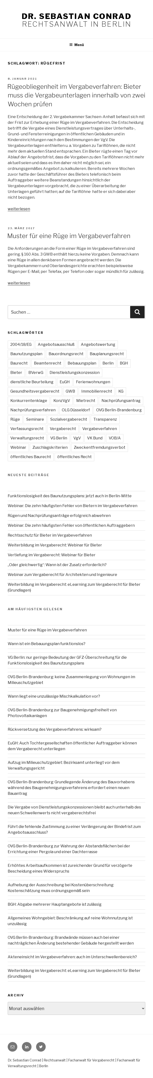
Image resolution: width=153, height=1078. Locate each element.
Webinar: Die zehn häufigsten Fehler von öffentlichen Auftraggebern (71, 525)
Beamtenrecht (47, 363)
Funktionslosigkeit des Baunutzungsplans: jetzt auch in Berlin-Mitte (70, 496)
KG (120, 391)
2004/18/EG (21, 344)
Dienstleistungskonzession (75, 372)
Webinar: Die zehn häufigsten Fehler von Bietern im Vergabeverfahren (72, 505)
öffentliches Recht (74, 457)
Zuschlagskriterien (50, 447)
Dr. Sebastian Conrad (76, 16)
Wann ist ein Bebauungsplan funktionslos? (46, 643)
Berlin (108, 363)
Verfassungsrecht (27, 428)
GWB (70, 391)
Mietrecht (85, 400)
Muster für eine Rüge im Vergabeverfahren (68, 236)
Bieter (16, 372)
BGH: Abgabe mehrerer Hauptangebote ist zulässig (55, 904)
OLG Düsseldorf (76, 410)
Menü (76, 45)
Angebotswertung (98, 344)
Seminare (35, 419)
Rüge (15, 419)
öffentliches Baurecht (30, 457)
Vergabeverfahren (99, 428)
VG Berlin (58, 438)
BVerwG (35, 372)
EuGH (65, 382)
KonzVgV (61, 400)
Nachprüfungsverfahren (33, 410)
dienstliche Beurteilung (31, 382)
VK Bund (94, 438)
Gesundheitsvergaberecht (34, 391)
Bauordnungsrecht (66, 354)
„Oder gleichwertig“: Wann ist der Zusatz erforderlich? (57, 565)
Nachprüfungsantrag (121, 400)
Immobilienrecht (96, 391)
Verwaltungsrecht (27, 438)
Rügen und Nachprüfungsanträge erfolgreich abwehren (59, 515)
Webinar (18, 447)
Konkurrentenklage (28, 400)
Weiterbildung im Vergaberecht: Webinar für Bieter (55, 545)
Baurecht (19, 363)
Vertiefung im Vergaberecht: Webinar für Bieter (52, 555)
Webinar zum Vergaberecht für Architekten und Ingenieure (62, 574)
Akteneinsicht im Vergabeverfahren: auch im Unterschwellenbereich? (72, 957)
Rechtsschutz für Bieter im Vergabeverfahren (50, 535)
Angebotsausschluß (56, 344)
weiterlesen (19, 209)
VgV (77, 438)
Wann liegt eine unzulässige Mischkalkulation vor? (54, 696)
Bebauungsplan (82, 363)
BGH (124, 363)
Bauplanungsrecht (107, 354)
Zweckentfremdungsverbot (99, 447)
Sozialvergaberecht (68, 419)
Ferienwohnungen (93, 382)
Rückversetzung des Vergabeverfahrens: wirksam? (55, 729)
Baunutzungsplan (26, 354)
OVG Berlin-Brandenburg (119, 410)
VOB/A (115, 438)
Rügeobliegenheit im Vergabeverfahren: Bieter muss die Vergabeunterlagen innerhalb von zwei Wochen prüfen (76, 95)
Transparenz (105, 419)
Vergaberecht (63, 428)
